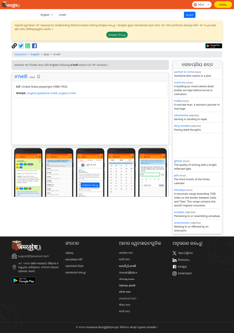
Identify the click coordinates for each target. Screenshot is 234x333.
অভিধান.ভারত (124, 292)
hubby (178, 101)
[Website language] (202, 4)
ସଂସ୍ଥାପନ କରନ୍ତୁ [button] (90, 185)
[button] (23, 172)
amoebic (179, 212)
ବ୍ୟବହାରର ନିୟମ (74, 266)
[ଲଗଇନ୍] (223, 4)
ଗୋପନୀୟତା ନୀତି (73, 259)
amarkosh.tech (127, 298)
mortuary (180, 82)
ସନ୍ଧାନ (189, 15)
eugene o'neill (67, 93)
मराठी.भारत (124, 259)
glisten (178, 161)
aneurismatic (182, 222)
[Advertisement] (90, 122)
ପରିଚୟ (69, 253)
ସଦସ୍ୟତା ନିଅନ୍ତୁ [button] (116, 35)
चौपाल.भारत (124, 305)
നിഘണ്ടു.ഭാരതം (127, 279)
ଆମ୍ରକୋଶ (20, 54)
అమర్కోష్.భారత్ (127, 266)
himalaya (179, 190)
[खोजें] (120, 15)
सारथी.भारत (124, 311)
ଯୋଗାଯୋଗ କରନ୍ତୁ (75, 272)
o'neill (20, 76)
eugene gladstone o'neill (42, 93)
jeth (176, 175)
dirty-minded (182, 126)
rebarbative (181, 115)
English (35, 54)
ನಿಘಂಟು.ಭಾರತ (127, 285)
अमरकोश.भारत (126, 253)
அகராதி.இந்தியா (128, 272)
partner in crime (184, 72)
